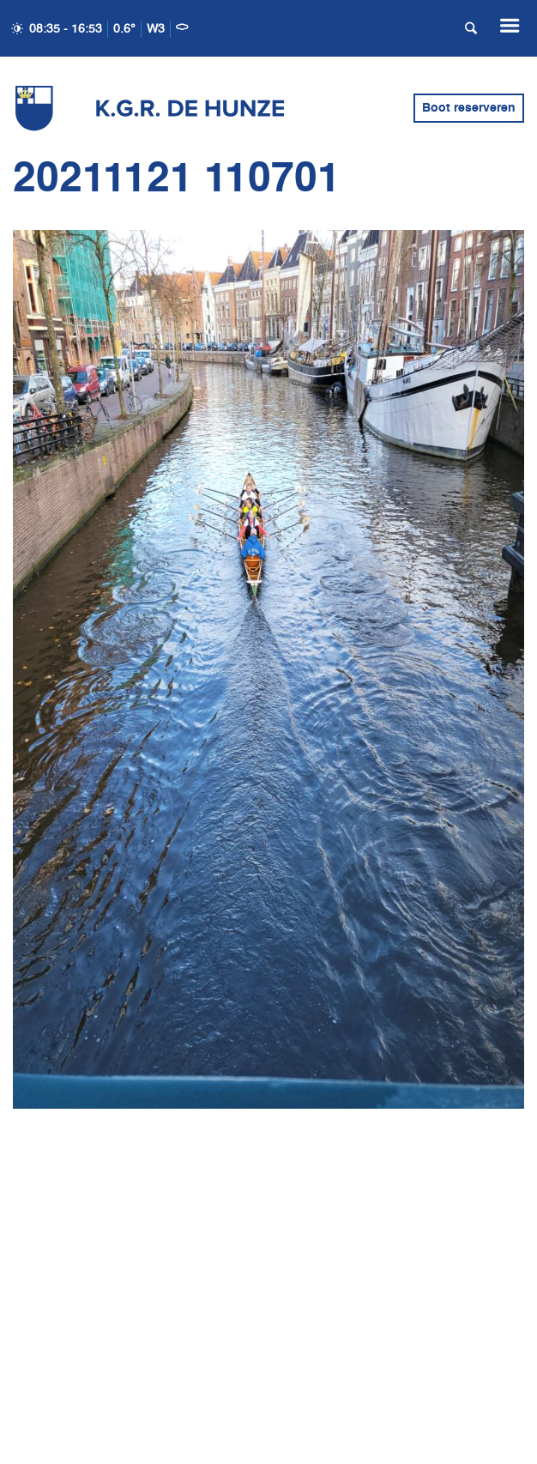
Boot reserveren (469, 108)
